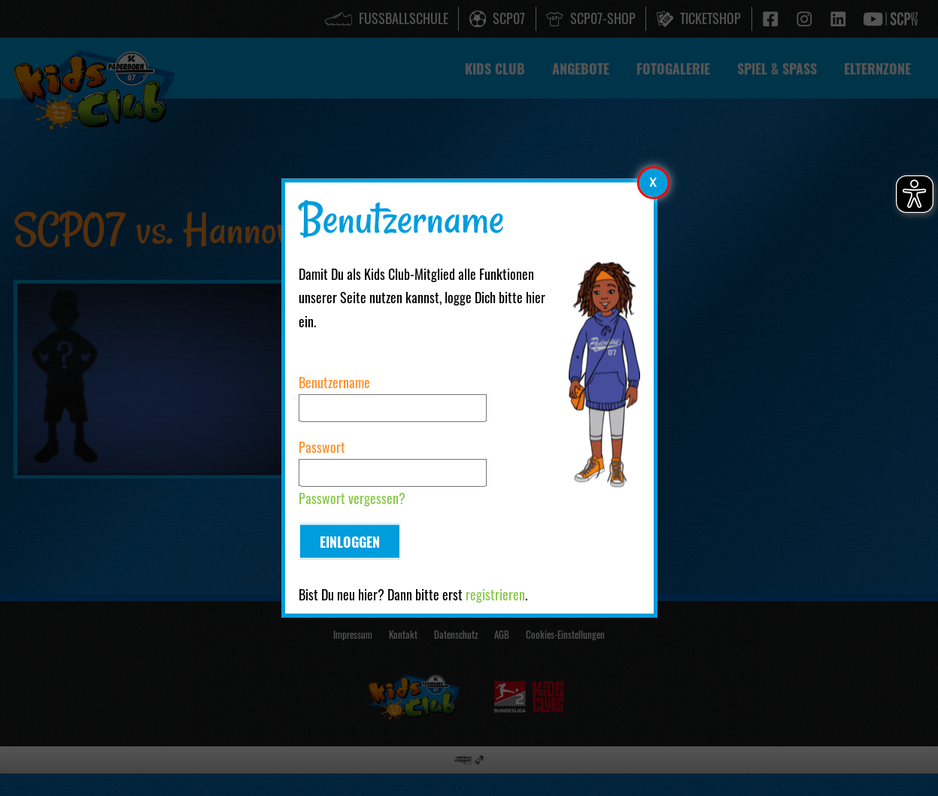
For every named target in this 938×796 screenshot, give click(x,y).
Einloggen (350, 541)
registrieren (495, 596)
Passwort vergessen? (352, 498)
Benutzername (334, 380)
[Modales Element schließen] (654, 181)
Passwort (322, 446)
